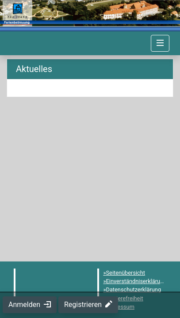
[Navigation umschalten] (160, 43)
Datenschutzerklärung (133, 289)
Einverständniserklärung (136, 281)
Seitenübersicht (126, 272)
